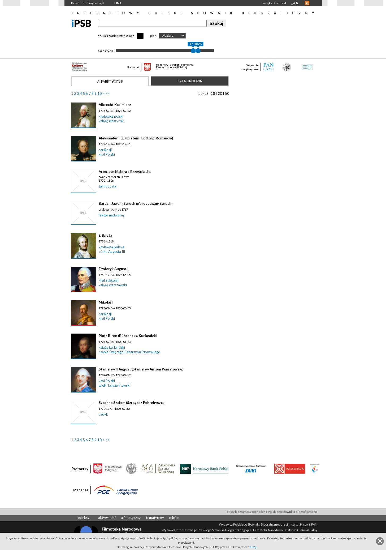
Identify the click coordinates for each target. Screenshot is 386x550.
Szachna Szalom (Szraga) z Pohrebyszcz (131, 402)
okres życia (105, 51)
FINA (118, 3)
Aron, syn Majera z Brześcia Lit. (125, 171)
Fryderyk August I (113, 269)
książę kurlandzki (112, 347)
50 (227, 93)
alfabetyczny (131, 517)
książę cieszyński (111, 121)
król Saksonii (108, 280)
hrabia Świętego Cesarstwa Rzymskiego (129, 352)
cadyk (103, 414)
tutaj (253, 547)
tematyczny (155, 517)
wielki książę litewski (114, 385)
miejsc (174, 517)
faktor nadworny (112, 215)
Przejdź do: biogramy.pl (87, 3)
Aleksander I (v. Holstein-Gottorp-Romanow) (136, 138)
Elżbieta (105, 235)
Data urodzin (189, 81)
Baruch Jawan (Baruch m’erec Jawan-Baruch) (135, 203)
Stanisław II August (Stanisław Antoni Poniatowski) (141, 369)
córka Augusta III (112, 251)
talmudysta (107, 186)
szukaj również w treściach (116, 35)
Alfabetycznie (110, 81)
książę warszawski (113, 285)
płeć (153, 35)
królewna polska (111, 247)
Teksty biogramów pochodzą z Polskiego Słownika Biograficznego (271, 512)
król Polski (107, 154)
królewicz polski (111, 116)
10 (99, 93)
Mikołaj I (106, 302)
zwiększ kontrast (274, 3)
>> (107, 93)
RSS (307, 3)
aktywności (107, 517)
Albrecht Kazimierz (115, 105)
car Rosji (105, 150)
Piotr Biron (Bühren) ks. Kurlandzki (128, 336)
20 (220, 93)
